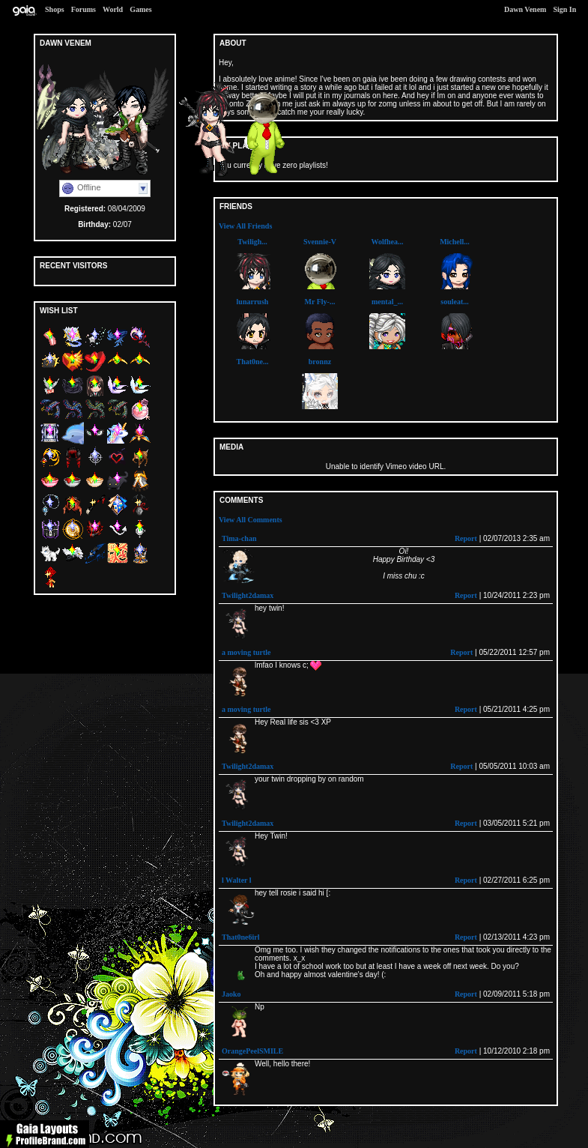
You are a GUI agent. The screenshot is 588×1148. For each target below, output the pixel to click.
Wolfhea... (387, 242)
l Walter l (237, 880)
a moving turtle (246, 652)
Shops (54, 9)
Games (140, 9)
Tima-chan (239, 538)
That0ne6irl (241, 937)
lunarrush (253, 301)
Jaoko (231, 994)
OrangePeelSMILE (252, 1051)
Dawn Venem (525, 9)
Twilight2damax (247, 595)
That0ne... (252, 361)
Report (466, 538)
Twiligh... (252, 242)
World (113, 9)
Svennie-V (319, 242)
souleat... (454, 301)
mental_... (387, 301)
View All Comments (250, 520)
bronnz (320, 361)
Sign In (564, 9)
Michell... (455, 242)
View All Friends (245, 226)
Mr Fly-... (320, 301)
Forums (83, 9)
